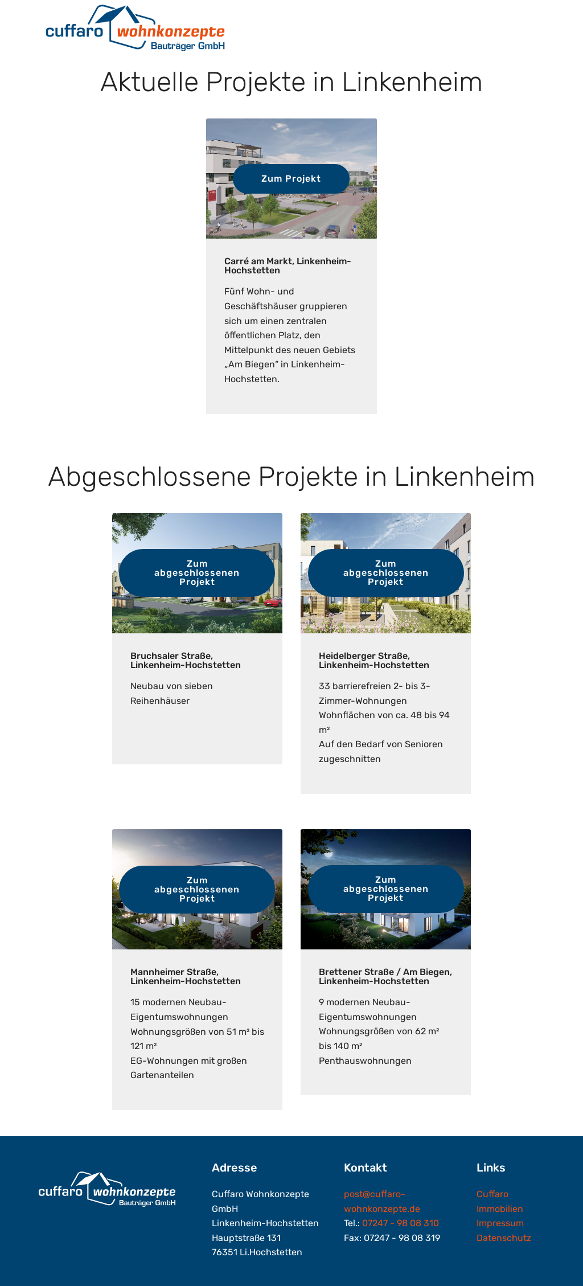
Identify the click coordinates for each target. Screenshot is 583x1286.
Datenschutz (504, 1237)
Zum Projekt (291, 178)
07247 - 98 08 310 (400, 1223)
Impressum (500, 1223)
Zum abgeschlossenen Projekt (197, 572)
